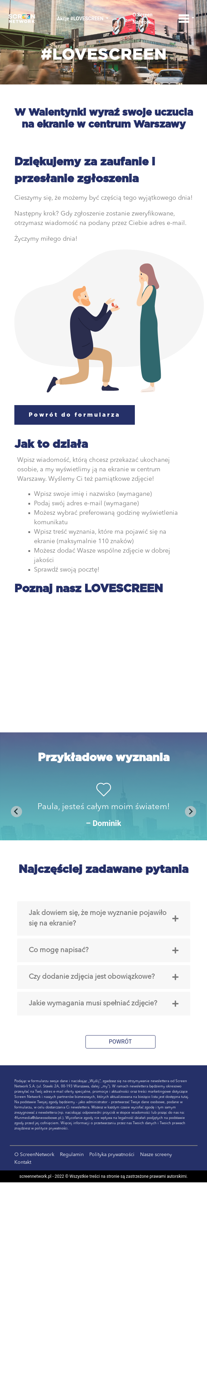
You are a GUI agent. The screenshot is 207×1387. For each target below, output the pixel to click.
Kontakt (22, 1162)
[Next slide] (190, 811)
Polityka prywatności (111, 1154)
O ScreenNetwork (34, 1154)
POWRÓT (120, 1041)
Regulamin (72, 1154)
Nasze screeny (156, 1154)
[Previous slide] (16, 811)
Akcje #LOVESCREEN (81, 18)
